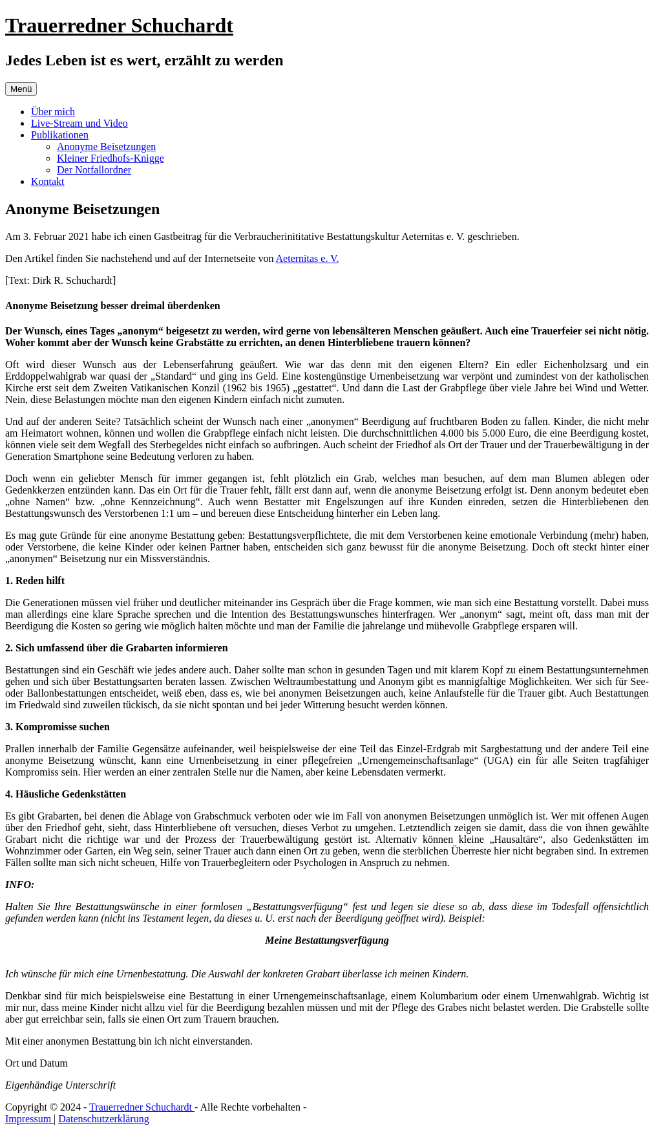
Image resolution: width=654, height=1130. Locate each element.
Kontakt (48, 181)
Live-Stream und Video (79, 123)
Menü (21, 89)
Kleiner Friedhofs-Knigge (110, 158)
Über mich (53, 111)
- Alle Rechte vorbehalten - (250, 1107)
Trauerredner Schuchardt (119, 25)
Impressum (29, 1118)
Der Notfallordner (94, 169)
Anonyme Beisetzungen (106, 146)
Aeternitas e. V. (307, 258)
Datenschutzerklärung (103, 1118)
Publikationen (60, 134)
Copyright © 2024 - (47, 1107)
